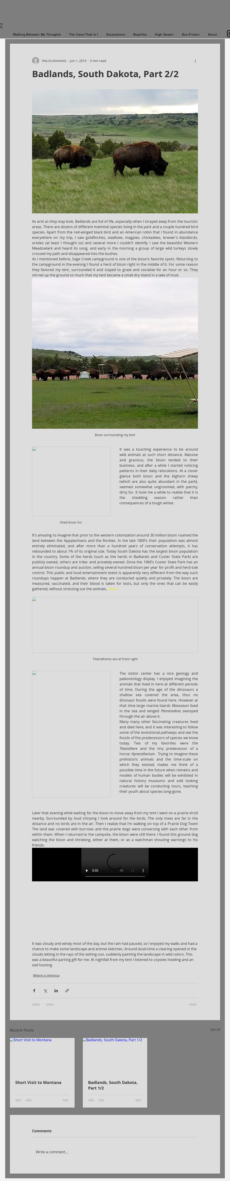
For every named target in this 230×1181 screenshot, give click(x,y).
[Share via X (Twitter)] (45, 990)
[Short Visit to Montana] (42, 1056)
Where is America (46, 975)
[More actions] (195, 60)
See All (215, 1029)
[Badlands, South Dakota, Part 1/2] (115, 1056)
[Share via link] (67, 990)
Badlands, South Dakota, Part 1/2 (113, 1085)
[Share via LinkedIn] (56, 990)
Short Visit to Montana (38, 1082)
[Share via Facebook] (34, 990)
